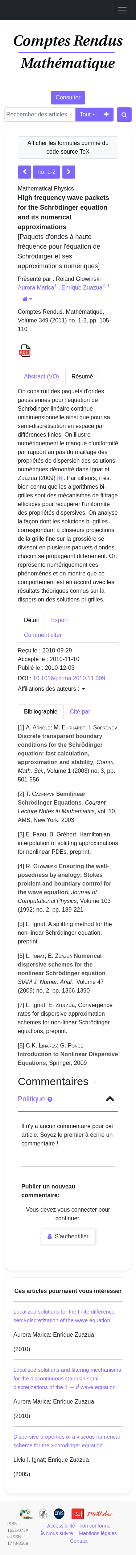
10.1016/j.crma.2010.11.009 (69, 678)
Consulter (67, 97)
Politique (35, 1099)
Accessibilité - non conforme (79, 1526)
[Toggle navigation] (122, 10)
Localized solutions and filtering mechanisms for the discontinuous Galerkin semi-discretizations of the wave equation (67, 1378)
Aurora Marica (36, 287)
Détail (31, 620)
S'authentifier (68, 1236)
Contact (78, 1541)
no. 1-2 (46, 172)
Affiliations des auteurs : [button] (51, 689)
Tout (85, 114)
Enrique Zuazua (82, 287)
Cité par (80, 711)
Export (59, 620)
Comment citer (43, 635)
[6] (60, 478)
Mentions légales (98, 1533)
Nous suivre (57, 1533)
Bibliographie (41, 711)
